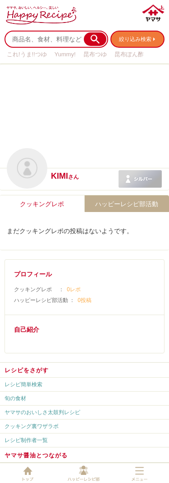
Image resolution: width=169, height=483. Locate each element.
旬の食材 (15, 398)
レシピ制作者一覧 (26, 440)
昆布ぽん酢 (129, 54)
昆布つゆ (95, 54)
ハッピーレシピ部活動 (126, 204)
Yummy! (65, 54)
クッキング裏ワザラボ (32, 426)
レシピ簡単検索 (23, 384)
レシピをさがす (27, 370)
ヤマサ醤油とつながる (36, 455)
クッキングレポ (42, 204)
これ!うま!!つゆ (27, 54)
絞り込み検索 (135, 39)
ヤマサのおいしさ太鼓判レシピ (42, 412)
